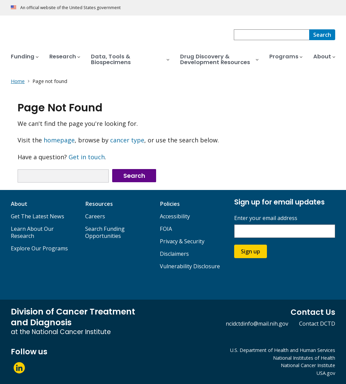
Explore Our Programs (39, 248)
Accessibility (175, 216)
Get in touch (87, 157)
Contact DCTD (317, 323)
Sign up (250, 251)
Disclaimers (174, 253)
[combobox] (271, 34)
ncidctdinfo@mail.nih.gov (257, 323)
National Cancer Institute (308, 365)
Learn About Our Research (32, 232)
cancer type (127, 140)
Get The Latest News (37, 216)
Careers (95, 216)
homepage (59, 140)
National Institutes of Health (304, 358)
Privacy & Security (182, 241)
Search (134, 175)
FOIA (166, 228)
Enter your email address (265, 218)
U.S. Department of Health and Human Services (282, 350)
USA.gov (326, 373)
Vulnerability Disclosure (190, 266)
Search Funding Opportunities (105, 232)
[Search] (322, 34)
